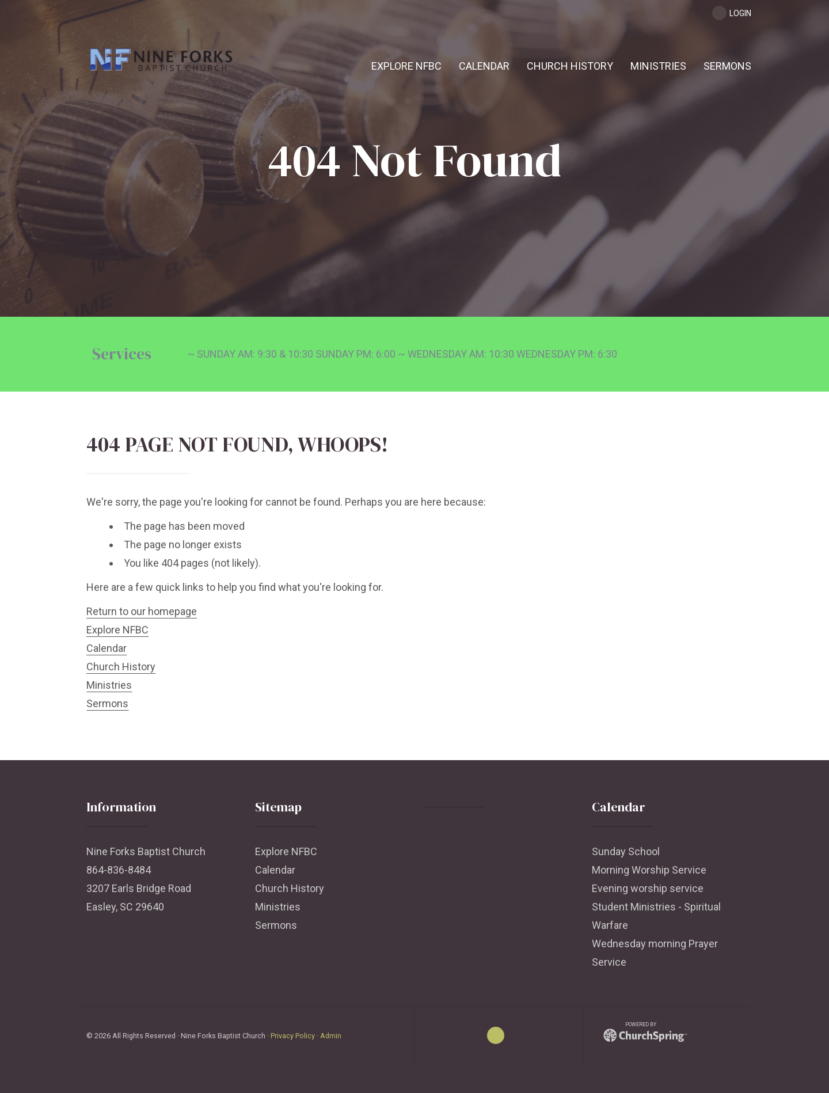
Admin (330, 1035)
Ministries (109, 685)
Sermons (107, 703)
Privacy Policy (293, 1035)
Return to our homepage (141, 611)
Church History (120, 667)
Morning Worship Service (649, 870)
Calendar (106, 648)
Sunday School (626, 851)
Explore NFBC (117, 630)
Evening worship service (647, 888)
